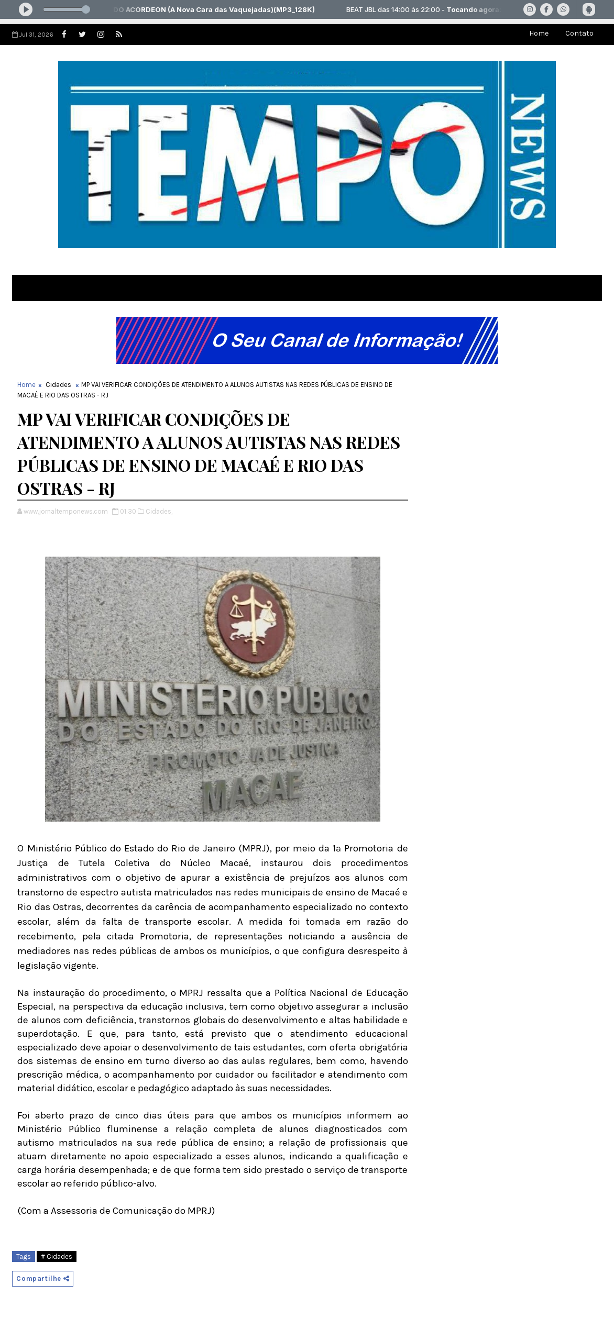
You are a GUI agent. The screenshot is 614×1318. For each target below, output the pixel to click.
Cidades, (159, 511)
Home (539, 33)
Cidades (58, 385)
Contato (579, 33)
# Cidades (56, 1256)
